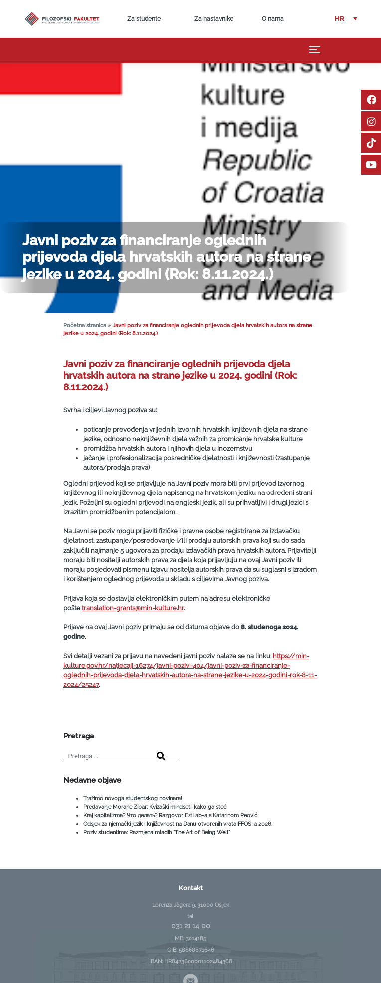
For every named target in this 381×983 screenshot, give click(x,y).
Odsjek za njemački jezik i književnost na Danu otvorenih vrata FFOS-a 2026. (177, 823)
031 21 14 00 (190, 926)
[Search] (161, 757)
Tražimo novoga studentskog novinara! (132, 798)
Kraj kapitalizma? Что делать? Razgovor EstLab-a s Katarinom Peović (170, 815)
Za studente (144, 18)
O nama (273, 18)
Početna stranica (84, 325)
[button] (346, 19)
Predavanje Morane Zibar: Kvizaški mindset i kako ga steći (155, 806)
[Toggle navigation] (315, 50)
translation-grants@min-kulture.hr (133, 608)
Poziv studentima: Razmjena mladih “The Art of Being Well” (156, 832)
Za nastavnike (213, 18)
